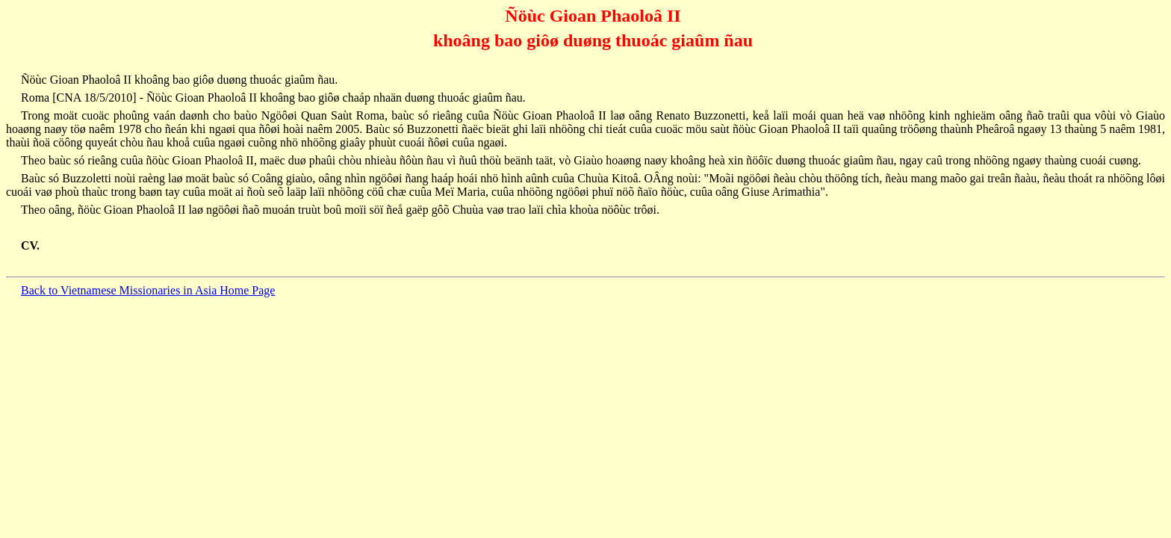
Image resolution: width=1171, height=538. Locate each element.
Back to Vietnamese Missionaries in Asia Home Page (148, 290)
